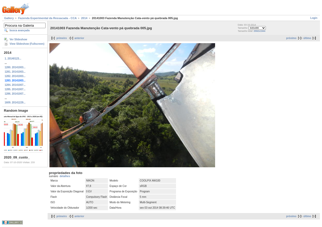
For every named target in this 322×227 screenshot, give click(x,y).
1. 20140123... (13, 58)
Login (313, 18)
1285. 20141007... (15, 89)
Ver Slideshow (18, 39)
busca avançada (20, 30)
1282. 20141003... (15, 76)
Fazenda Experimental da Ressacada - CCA (47, 18)
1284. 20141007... (15, 85)
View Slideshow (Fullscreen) (27, 43)
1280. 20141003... (15, 67)
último (307, 38)
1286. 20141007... (15, 93)
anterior (79, 38)
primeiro (61, 38)
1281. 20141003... (15, 71)
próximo (291, 38)
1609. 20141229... (15, 102)
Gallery (9, 18)
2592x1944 (259, 31)
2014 (84, 18)
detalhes (65, 176)
